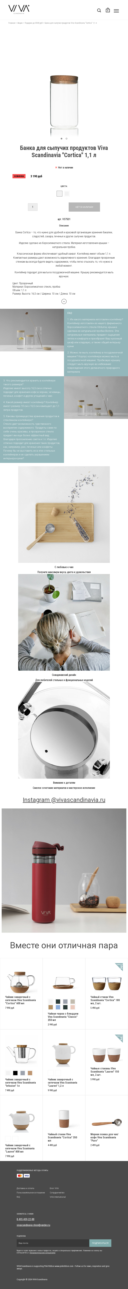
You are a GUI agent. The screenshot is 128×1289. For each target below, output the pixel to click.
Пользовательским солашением (42, 1253)
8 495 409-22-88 (25, 1219)
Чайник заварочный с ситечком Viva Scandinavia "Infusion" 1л (20, 1082)
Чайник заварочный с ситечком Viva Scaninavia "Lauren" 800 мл (19, 1148)
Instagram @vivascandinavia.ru (64, 799)
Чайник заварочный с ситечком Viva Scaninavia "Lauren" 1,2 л (62, 1082)
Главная (11, 23)
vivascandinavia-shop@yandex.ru (33, 1225)
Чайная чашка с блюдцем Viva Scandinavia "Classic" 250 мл (63, 1017)
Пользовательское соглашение (31, 1192)
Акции (20, 23)
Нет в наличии (84, 207)
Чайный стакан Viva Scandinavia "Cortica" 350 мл (62, 1137)
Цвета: (64, 186)
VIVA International (58, 1197)
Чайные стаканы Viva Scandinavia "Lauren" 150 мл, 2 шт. (104, 1071)
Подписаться (100, 1243)
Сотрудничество (57, 1192)
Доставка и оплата (25, 1188)
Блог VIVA (54, 1188)
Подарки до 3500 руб (33, 23)
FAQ (18, 1197)
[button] (61, 138)
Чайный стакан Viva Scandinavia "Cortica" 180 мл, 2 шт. (105, 1000)
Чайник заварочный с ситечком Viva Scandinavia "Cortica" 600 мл (20, 1000)
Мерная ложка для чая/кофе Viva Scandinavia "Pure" (104, 1137)
